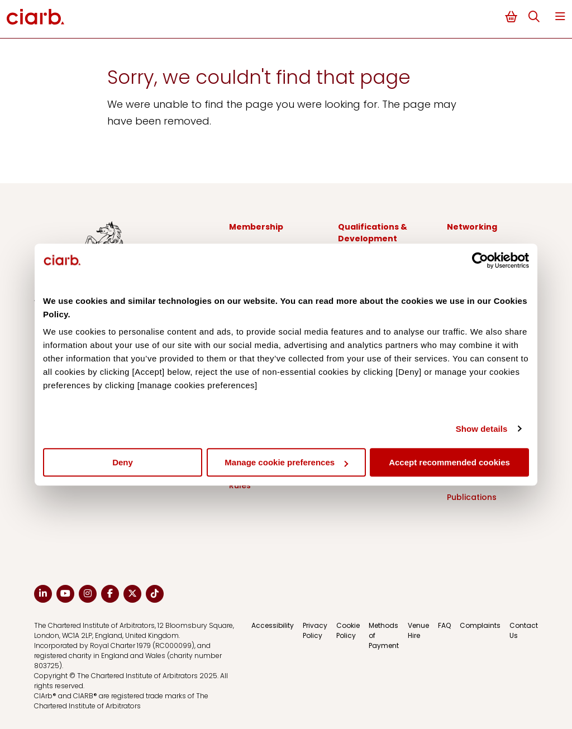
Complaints (480, 625)
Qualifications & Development (372, 232)
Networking (472, 226)
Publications (472, 497)
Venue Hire (418, 630)
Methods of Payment (384, 635)
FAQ (444, 625)
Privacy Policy (315, 630)
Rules (240, 485)
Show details (482, 428)
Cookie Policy (348, 630)
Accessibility (272, 625)
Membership (256, 226)
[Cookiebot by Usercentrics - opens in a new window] (480, 260)
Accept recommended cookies (449, 462)
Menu (560, 16)
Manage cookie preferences (286, 462)
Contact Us (523, 630)
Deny (122, 462)
